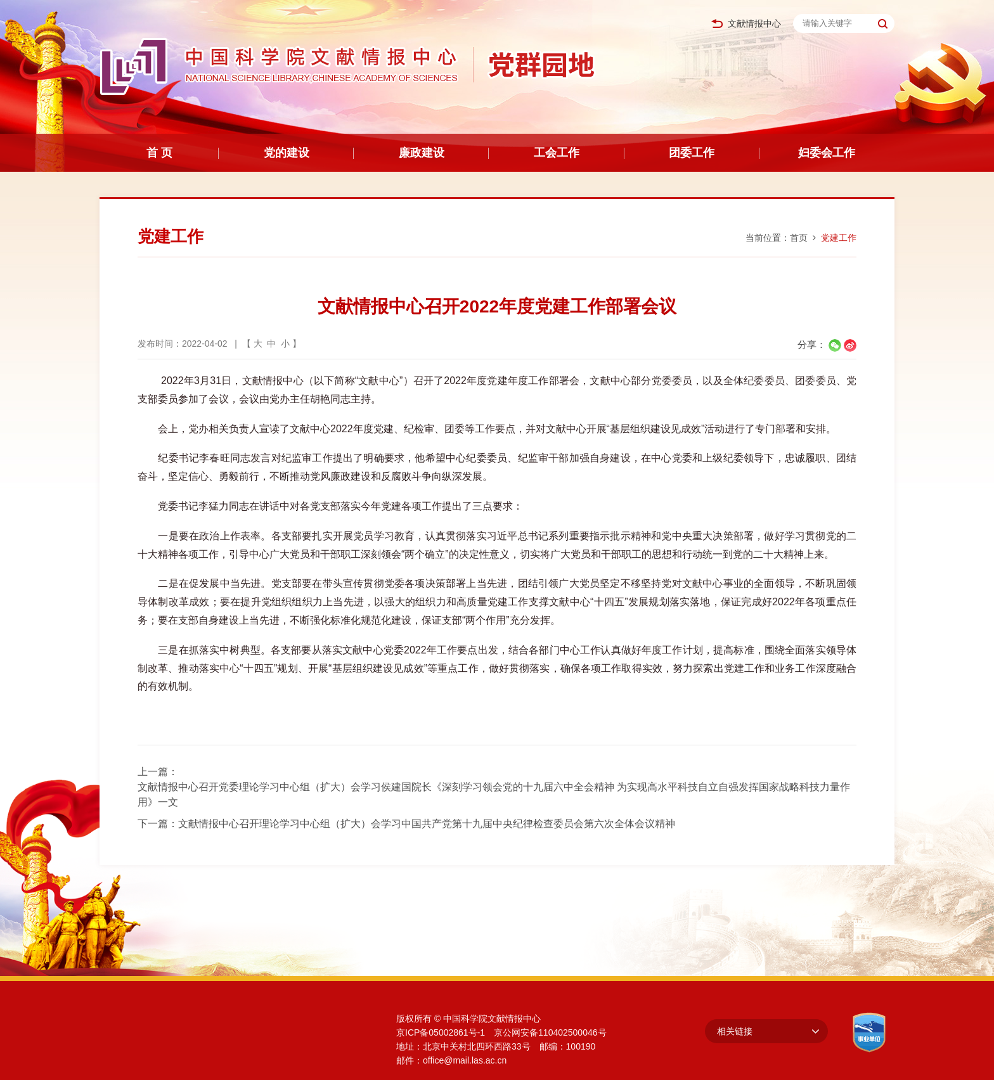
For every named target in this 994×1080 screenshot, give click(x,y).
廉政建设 (421, 152)
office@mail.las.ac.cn (465, 1060)
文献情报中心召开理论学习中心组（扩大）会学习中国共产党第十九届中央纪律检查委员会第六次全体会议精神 (426, 823)
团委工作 (691, 152)
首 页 (159, 152)
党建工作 (838, 238)
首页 (799, 238)
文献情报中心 (746, 24)
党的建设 (286, 152)
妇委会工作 (826, 152)
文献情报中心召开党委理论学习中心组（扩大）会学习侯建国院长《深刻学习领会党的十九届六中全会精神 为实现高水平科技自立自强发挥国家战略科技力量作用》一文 (494, 794)
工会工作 (556, 152)
